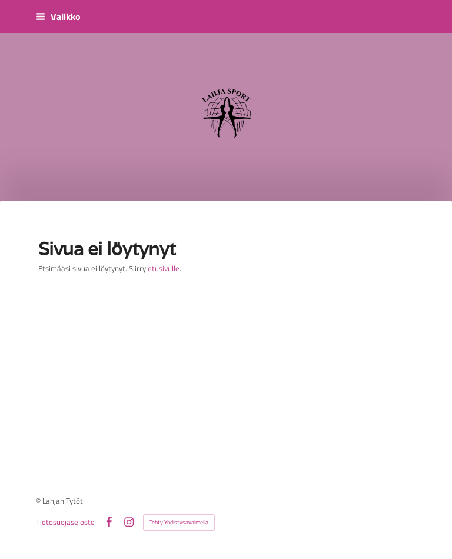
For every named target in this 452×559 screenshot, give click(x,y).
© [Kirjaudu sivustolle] (39, 501)
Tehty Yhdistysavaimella (178, 522)
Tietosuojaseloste (65, 522)
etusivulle (164, 268)
